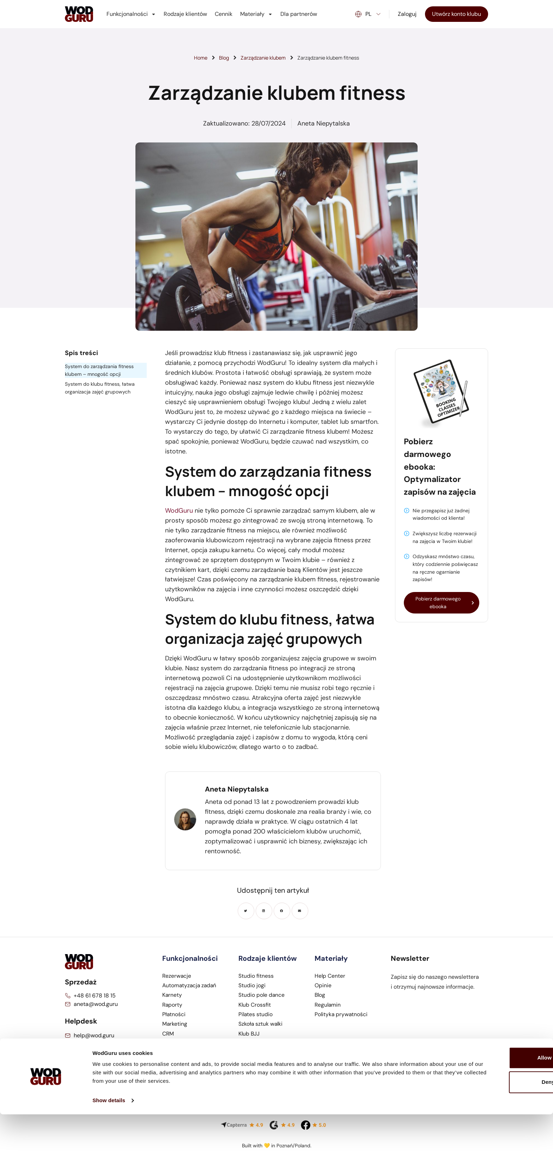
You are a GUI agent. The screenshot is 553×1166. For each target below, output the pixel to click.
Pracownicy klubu (185, 1055)
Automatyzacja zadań (190, 986)
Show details (108, 1152)
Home (200, 57)
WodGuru (179, 510)
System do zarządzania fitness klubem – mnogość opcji (99, 370)
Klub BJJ (249, 1035)
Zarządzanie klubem (263, 57)
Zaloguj (407, 14)
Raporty (172, 1005)
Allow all (494, 1109)
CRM (168, 1035)
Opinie (323, 986)
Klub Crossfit (254, 1005)
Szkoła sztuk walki (261, 1025)
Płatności (174, 1015)
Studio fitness (256, 976)
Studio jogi (252, 986)
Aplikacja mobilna (185, 1045)
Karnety (172, 996)
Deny (493, 1134)
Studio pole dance (261, 996)
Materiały (256, 14)
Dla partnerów (298, 14)
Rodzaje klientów (185, 14)
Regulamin (328, 1005)
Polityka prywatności (342, 1015)
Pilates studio (255, 1015)
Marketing (175, 1025)
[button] (246, 911)
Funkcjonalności (131, 14)
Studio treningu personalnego (276, 1045)
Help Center (330, 976)
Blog (224, 57)
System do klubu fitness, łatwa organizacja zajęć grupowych (100, 388)
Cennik (223, 14)
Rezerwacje (177, 976)
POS (167, 1065)
